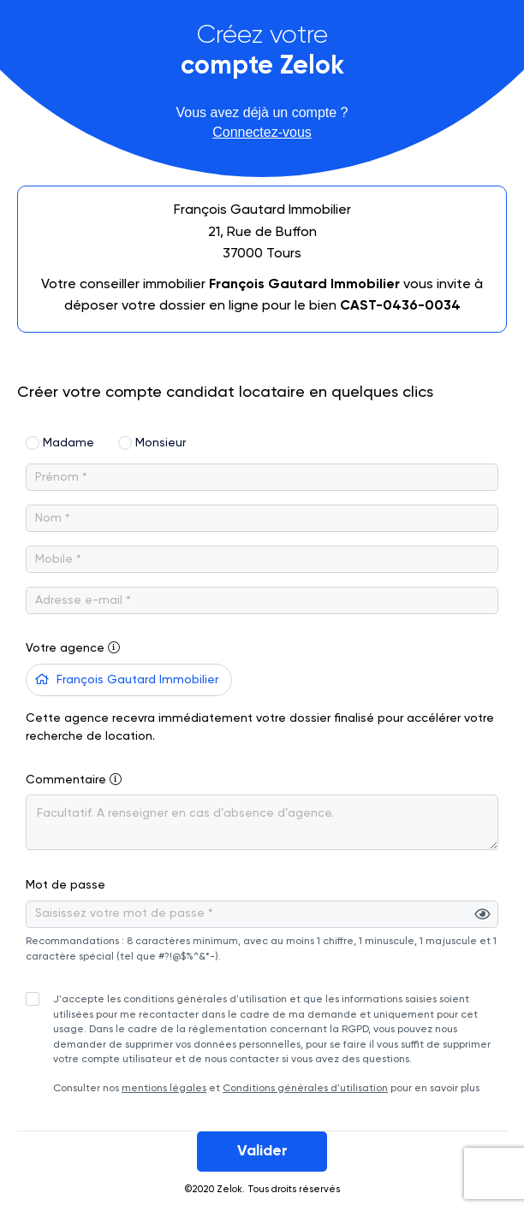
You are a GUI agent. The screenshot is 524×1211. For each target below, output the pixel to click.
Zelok (229, 1189)
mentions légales (164, 1089)
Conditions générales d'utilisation (305, 1089)
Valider (262, 1151)
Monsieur (160, 443)
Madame (68, 443)
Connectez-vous (262, 132)
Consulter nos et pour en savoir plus (272, 1043)
